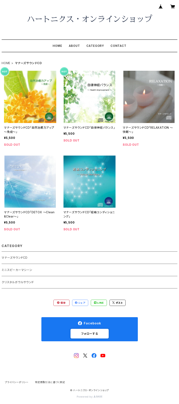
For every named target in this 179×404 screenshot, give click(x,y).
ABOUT (74, 45)
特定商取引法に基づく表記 (50, 382)
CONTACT (118, 45)
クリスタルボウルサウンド (18, 282)
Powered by (89, 396)
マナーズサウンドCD (15, 257)
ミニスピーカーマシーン (17, 270)
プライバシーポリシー (17, 382)
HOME (57, 45)
